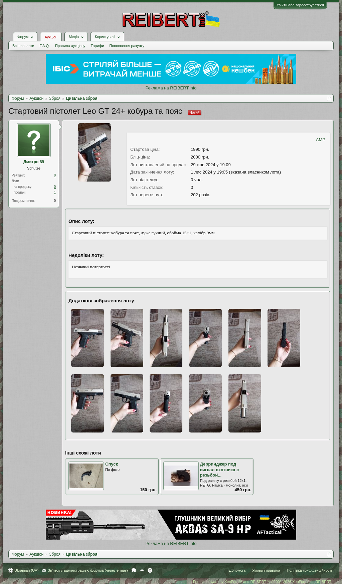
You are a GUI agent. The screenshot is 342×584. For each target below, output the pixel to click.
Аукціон (50, 37)
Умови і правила (266, 570)
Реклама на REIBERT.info (170, 87)
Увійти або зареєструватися (300, 5)
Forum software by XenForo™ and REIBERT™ (262, 582)
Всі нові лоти (23, 46)
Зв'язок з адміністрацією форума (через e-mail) (88, 570)
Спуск (111, 464)
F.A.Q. (44, 46)
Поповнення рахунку (126, 46)
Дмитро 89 (33, 162)
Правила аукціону (70, 46)
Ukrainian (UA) (26, 570)
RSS (150, 570)
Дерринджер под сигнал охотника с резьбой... (219, 470)
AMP (320, 139)
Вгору (142, 570)
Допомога (237, 570)
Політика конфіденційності (309, 570)
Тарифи (97, 46)
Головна (133, 570)
